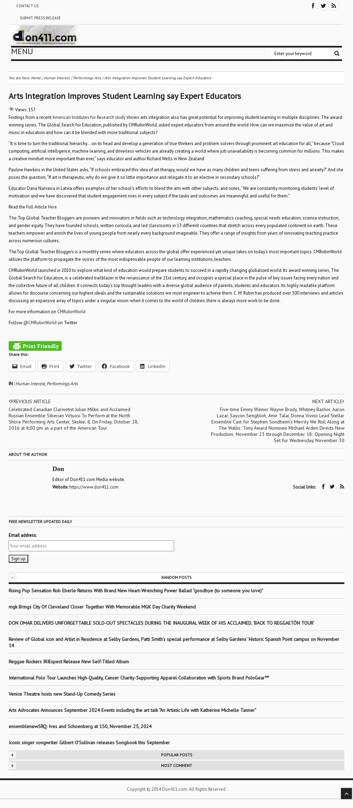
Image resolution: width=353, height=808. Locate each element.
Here (52, 207)
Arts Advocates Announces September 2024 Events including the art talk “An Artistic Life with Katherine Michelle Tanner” (132, 710)
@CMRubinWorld (40, 323)
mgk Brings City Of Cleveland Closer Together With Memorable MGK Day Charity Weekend (102, 607)
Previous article (30, 401)
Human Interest (30, 384)
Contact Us (27, 5)
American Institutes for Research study (88, 117)
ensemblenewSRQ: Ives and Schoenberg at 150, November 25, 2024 (80, 726)
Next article (328, 401)
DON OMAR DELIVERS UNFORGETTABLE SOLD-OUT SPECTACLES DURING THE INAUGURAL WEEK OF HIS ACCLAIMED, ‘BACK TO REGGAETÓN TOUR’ (161, 623)
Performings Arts (62, 384)
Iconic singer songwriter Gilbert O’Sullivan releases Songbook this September (89, 742)
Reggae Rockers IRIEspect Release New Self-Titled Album (69, 661)
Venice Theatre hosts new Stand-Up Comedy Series (62, 694)
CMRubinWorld (71, 312)
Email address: (23, 535)
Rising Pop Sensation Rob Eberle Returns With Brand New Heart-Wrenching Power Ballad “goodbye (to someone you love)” (136, 590)
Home (36, 77)
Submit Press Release (40, 18)
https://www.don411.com (94, 487)
